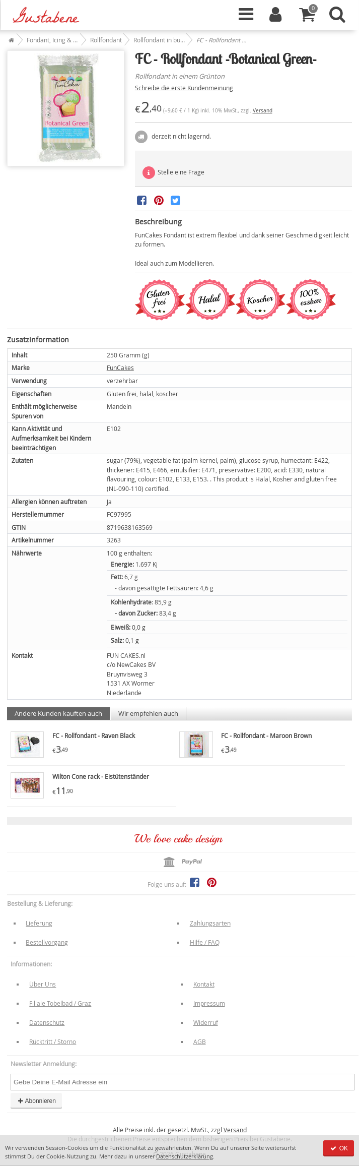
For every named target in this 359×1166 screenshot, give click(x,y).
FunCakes (120, 367)
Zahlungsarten (210, 923)
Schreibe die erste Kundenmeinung (184, 88)
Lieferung (39, 923)
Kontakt (203, 984)
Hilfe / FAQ (205, 942)
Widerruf (205, 1022)
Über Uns (42, 984)
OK (338, 1148)
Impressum (209, 1003)
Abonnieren (36, 1100)
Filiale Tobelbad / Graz (60, 1003)
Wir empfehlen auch (148, 713)
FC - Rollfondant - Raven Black (93, 735)
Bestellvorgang (47, 942)
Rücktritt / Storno (52, 1041)
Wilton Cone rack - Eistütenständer (100, 776)
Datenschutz (46, 1022)
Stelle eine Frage (173, 172)
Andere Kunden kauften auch (58, 713)
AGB (199, 1041)
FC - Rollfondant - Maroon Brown (266, 735)
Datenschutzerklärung (184, 1156)
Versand (262, 110)
